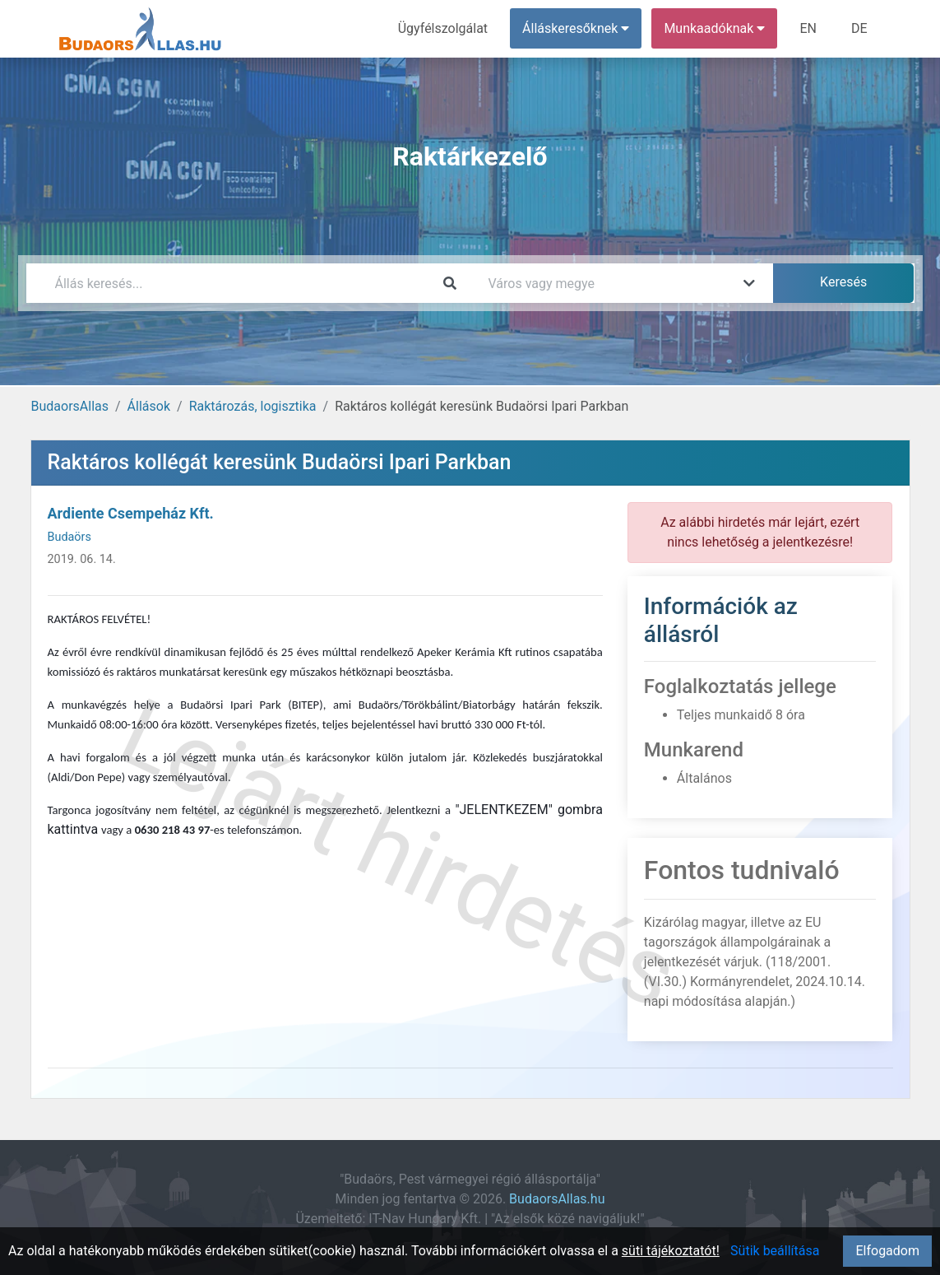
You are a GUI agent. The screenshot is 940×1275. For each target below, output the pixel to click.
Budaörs (69, 537)
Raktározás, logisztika (253, 406)
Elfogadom (887, 1251)
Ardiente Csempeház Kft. (131, 513)
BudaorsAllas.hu (556, 1199)
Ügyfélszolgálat (443, 28)
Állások (148, 406)
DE (859, 28)
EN (808, 28)
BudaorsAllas (70, 406)
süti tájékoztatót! (671, 1251)
